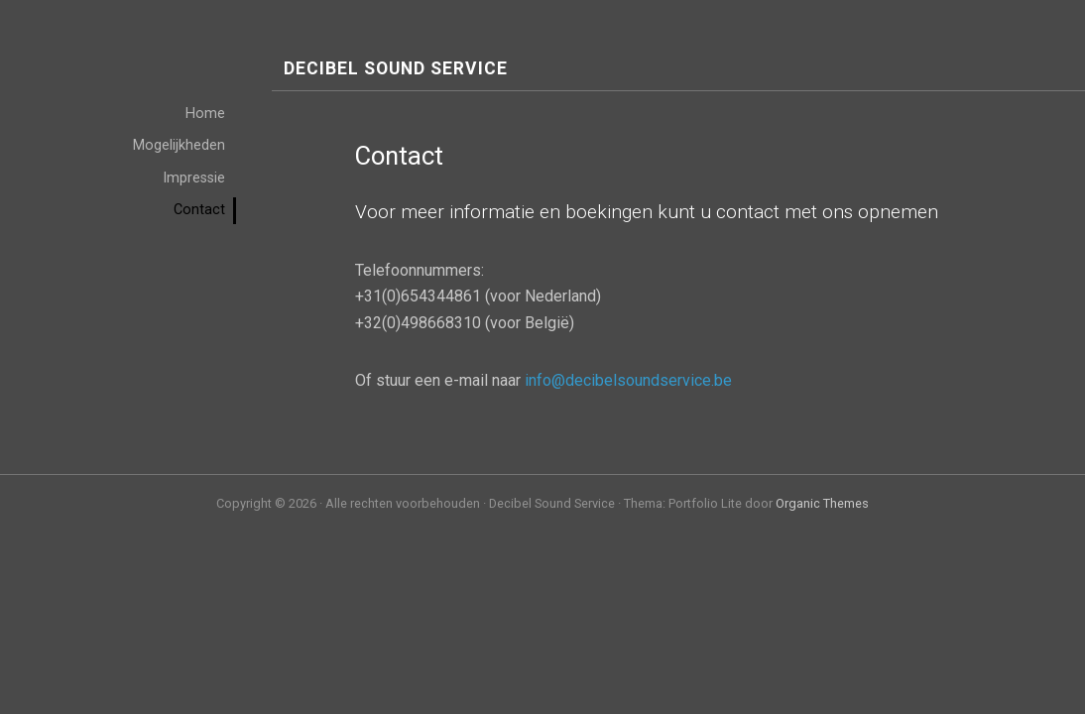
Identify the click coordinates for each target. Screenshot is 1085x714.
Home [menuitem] (205, 113)
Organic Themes (822, 503)
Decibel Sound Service (396, 69)
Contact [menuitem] (199, 209)
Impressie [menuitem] (194, 178)
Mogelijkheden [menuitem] (179, 145)
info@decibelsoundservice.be (628, 380)
